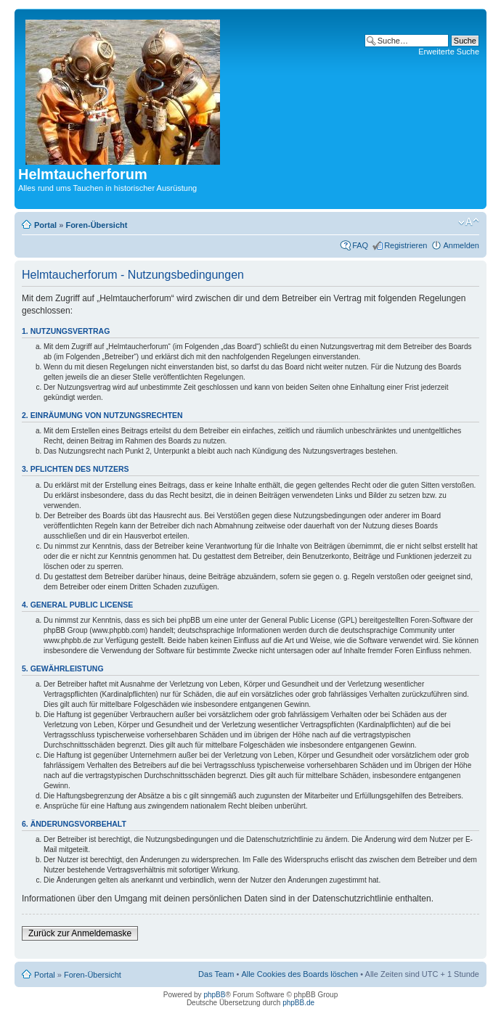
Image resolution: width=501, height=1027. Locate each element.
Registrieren (405, 245)
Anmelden (461, 245)
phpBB (214, 995)
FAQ (360, 245)
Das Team (216, 974)
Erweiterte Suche (448, 51)
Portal (45, 225)
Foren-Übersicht (96, 225)
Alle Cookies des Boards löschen (299, 974)
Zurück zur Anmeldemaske (79, 933)
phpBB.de (298, 1003)
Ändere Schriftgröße (468, 222)
